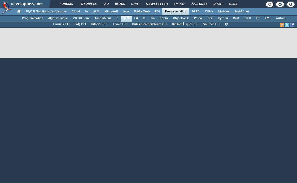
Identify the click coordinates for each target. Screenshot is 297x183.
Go (153, 18)
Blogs (119, 4)
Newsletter (156, 4)
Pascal (198, 18)
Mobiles (223, 11)
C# (136, 18)
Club (233, 4)
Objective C (181, 18)
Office (209, 11)
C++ (126, 18)
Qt (257, 18)
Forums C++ (61, 24)
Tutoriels (88, 4)
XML (268, 18)
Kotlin (164, 18)
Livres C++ (120, 24)
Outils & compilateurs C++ (150, 24)
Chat (135, 4)
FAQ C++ (80, 24)
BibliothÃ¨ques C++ (185, 24)
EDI (157, 11)
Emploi (179, 4)
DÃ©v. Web (142, 11)
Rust (236, 18)
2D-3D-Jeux (81, 18)
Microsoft (111, 11)
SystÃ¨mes (241, 11)
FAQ (105, 4)
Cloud (76, 11)
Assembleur (103, 18)
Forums (66, 4)
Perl (210, 18)
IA (86, 11)
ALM (96, 11)
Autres (280, 18)
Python (223, 18)
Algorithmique (58, 18)
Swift (247, 18)
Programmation (175, 11)
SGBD (195, 11)
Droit (218, 4)
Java (126, 11)
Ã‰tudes (199, 4)
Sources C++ (212, 24)
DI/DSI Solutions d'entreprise (46, 11)
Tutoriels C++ (99, 24)
